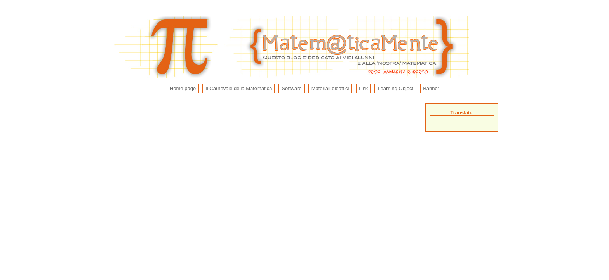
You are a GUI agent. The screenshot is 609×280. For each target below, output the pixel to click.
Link (363, 88)
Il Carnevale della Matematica (238, 88)
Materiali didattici (330, 88)
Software (291, 88)
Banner (431, 88)
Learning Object (395, 88)
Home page (183, 88)
